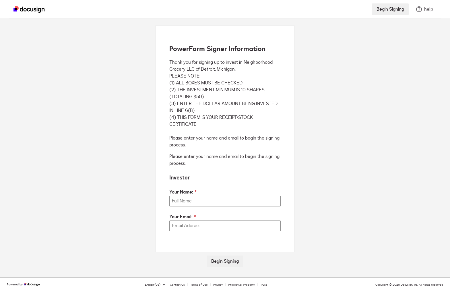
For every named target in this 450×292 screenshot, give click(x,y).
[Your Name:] (225, 201)
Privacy (218, 285)
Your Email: (181, 216)
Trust (263, 285)
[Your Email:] (225, 226)
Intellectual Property (241, 285)
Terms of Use (199, 285)
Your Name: (181, 192)
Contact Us (177, 285)
